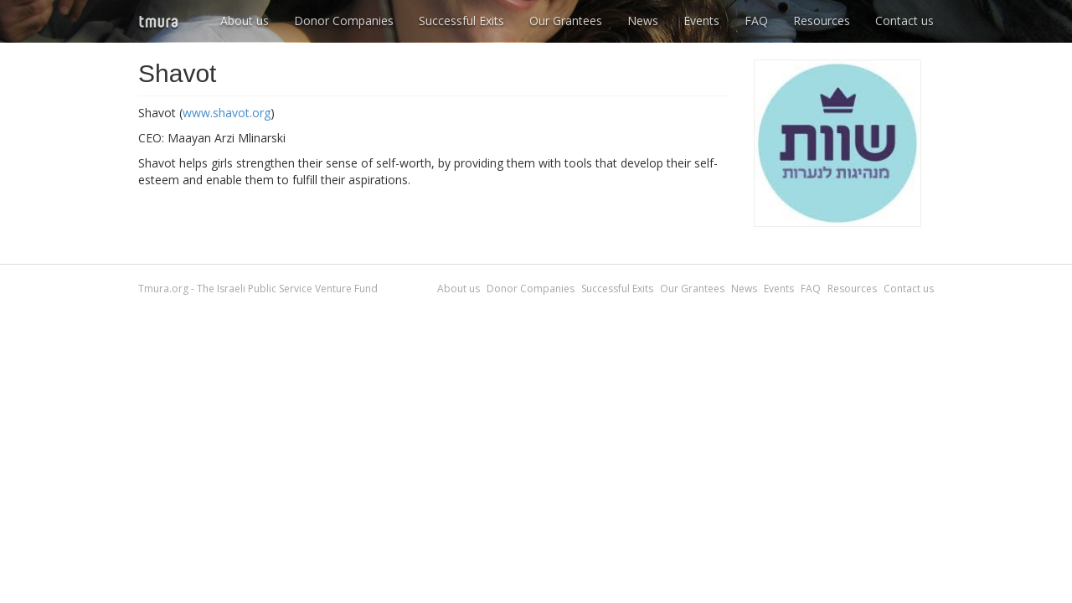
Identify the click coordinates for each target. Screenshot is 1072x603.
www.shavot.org (227, 113)
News (642, 20)
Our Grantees (565, 20)
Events (701, 20)
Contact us (904, 20)
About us (244, 20)
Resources (821, 20)
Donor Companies (344, 20)
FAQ (756, 20)
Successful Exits (461, 20)
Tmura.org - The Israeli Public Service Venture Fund (258, 288)
